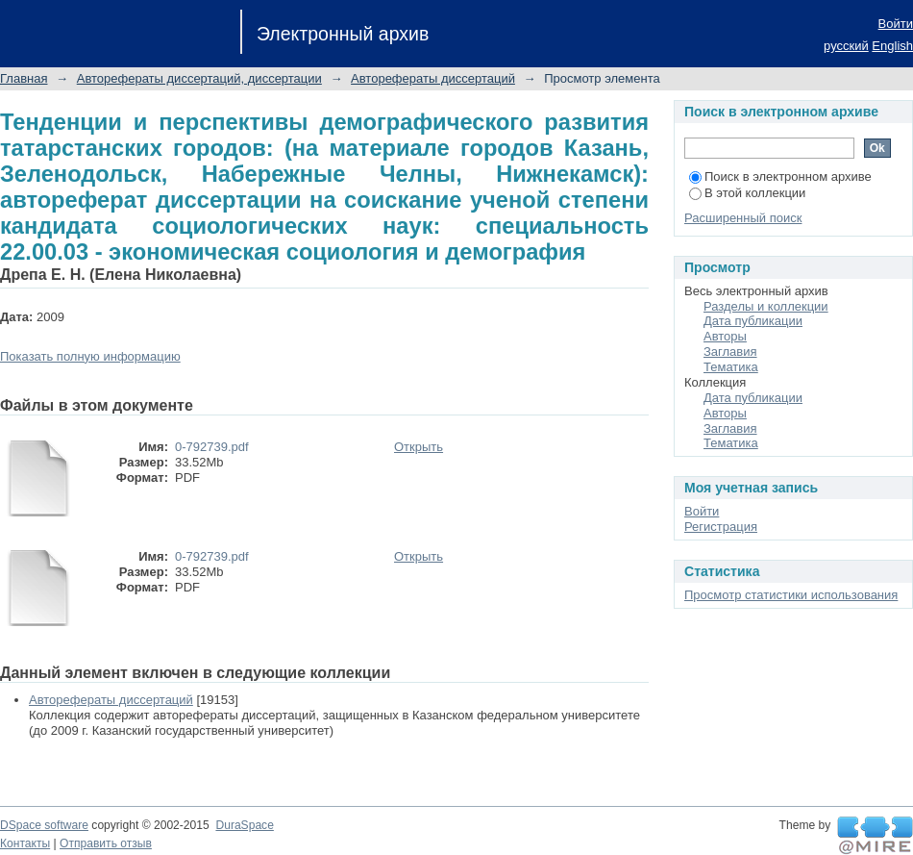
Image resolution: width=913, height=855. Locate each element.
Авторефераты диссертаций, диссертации (199, 78)
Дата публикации (752, 321)
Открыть (418, 447)
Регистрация (720, 526)
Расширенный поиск (743, 218)
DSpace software (44, 825)
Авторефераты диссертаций (433, 78)
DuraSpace (244, 825)
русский (846, 45)
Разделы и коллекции (765, 306)
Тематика (730, 367)
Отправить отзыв (106, 843)
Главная (23, 78)
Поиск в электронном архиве (780, 176)
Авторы (725, 336)
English (892, 45)
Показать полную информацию (90, 356)
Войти (895, 23)
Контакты (25, 843)
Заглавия (730, 351)
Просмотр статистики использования (791, 595)
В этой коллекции (747, 193)
